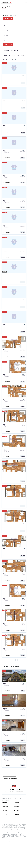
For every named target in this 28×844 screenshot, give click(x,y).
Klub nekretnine (4, 807)
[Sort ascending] (15, 60)
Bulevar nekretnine (17, 805)
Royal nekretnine (4, 805)
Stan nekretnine (4, 810)
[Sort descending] (17, 60)
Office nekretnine (5, 806)
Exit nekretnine (16, 810)
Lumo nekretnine (17, 817)
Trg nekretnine (16, 813)
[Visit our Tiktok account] (19, 789)
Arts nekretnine (4, 814)
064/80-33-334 (9, 8)
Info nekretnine (16, 803)
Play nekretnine (4, 811)
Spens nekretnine (5, 809)
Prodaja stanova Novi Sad (8, 774)
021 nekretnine (4, 803)
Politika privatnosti (10, 791)
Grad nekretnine (4, 802)
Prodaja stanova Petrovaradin (19, 774)
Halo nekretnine (17, 806)
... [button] (10, 660)
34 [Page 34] (14, 660)
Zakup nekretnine (17, 815)
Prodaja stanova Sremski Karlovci (9, 776)
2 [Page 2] (6, 660)
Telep (5, 40)
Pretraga (8, 44)
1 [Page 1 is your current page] (4, 660)
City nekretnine (16, 802)
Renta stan (3, 815)
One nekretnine (16, 814)
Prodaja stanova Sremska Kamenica (10, 778)
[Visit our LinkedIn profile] (17, 789)
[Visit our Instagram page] (10, 789)
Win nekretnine (16, 809)
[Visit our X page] (15, 789)
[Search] (11, 2)
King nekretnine (4, 813)
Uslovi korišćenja (19, 791)
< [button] (2, 660)
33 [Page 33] (11, 660)
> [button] (18, 660)
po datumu (5, 59)
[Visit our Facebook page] (8, 789)
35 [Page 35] (16, 660)
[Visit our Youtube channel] (13, 789)
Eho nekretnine (16, 807)
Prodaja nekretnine (5, 817)
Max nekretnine (16, 811)
